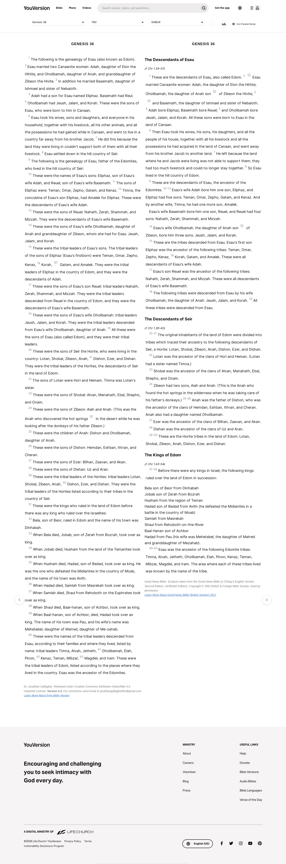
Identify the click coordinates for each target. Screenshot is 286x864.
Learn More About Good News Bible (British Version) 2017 (180, 594)
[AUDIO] (212, 24)
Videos (86, 7)
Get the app (222, 7)
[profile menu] (254, 8)
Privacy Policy (72, 841)
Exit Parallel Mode (243, 24)
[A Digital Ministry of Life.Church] (143, 830)
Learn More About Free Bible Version (47, 695)
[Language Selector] (240, 8)
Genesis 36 (58, 22)
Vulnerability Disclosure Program (44, 846)
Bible (59, 7)
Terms (88, 841)
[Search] (148, 8)
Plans (72, 7)
